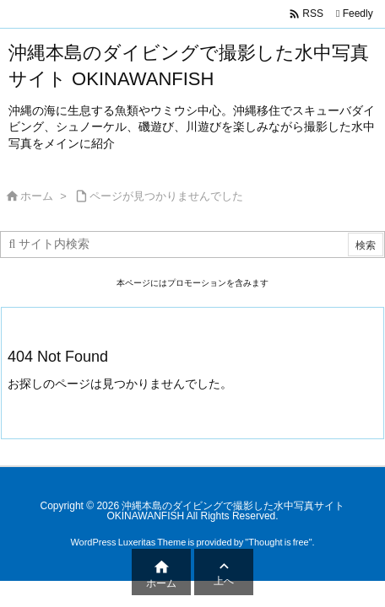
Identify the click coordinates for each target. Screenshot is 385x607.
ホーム (36, 196)
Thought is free (278, 542)
